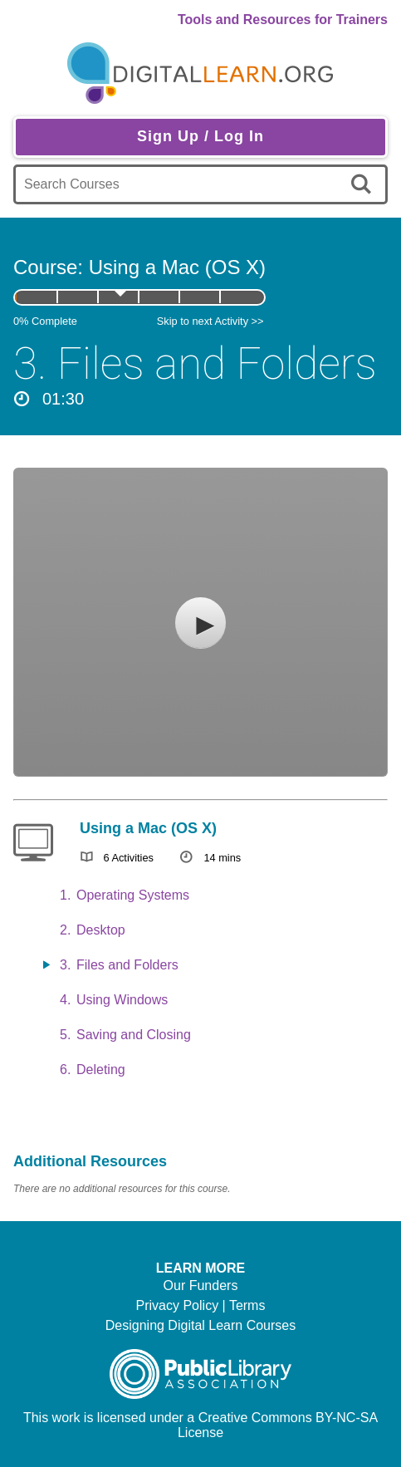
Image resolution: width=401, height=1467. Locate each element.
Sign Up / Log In (200, 136)
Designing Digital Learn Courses (200, 1325)
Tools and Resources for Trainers (283, 19)
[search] (364, 184)
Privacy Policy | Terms (201, 1305)
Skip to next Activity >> (210, 321)
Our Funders (201, 1285)
